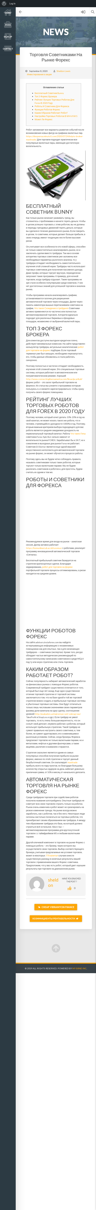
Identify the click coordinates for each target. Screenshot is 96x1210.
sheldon (53, 882)
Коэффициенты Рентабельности (56, 918)
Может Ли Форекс (43, 119)
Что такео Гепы (78, 433)
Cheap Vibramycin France (55, 907)
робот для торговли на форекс (57, 567)
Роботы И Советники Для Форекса (52, 106)
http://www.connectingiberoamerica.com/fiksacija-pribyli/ (54, 379)
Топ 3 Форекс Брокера (46, 96)
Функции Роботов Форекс (47, 109)
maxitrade (72, 762)
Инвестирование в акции (39, 74)
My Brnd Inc (79, 968)
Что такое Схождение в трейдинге (51, 308)
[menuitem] (4, 3)
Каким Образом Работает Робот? (51, 112)
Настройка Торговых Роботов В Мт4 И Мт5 (56, 116)
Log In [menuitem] (12, 3)
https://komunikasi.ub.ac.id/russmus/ (44, 548)
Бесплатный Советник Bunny (49, 93)
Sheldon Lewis (63, 71)
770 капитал (52, 855)
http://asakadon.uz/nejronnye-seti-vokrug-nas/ (58, 714)
